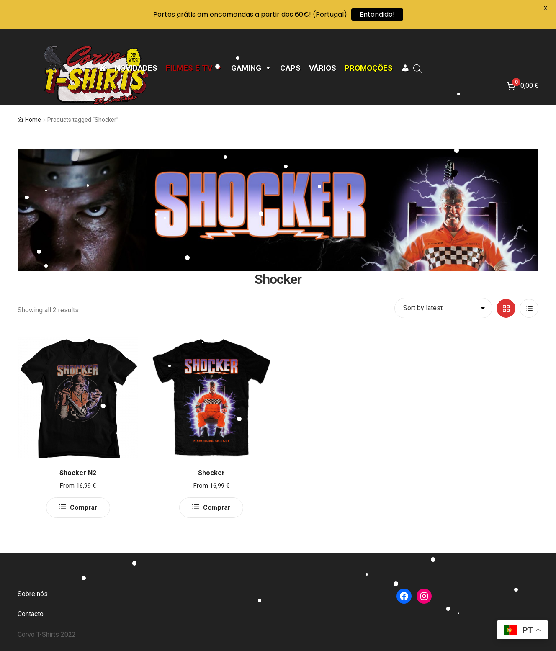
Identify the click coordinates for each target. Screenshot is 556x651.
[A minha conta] (405, 68)
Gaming (251, 68)
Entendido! (377, 14)
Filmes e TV (194, 68)
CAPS (290, 68)
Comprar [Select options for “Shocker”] (216, 508)
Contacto (31, 614)
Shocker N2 (77, 473)
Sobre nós (33, 594)
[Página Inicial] (102, 68)
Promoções (369, 68)
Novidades (136, 68)
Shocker (211, 473)
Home (33, 119)
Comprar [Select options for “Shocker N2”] (83, 508)
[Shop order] (443, 308)
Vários (322, 68)
